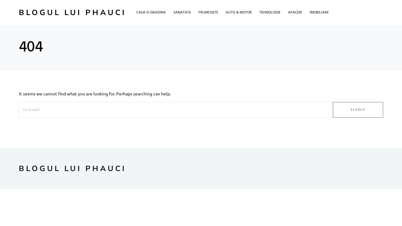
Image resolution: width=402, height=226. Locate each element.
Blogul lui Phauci (72, 13)
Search (357, 110)
